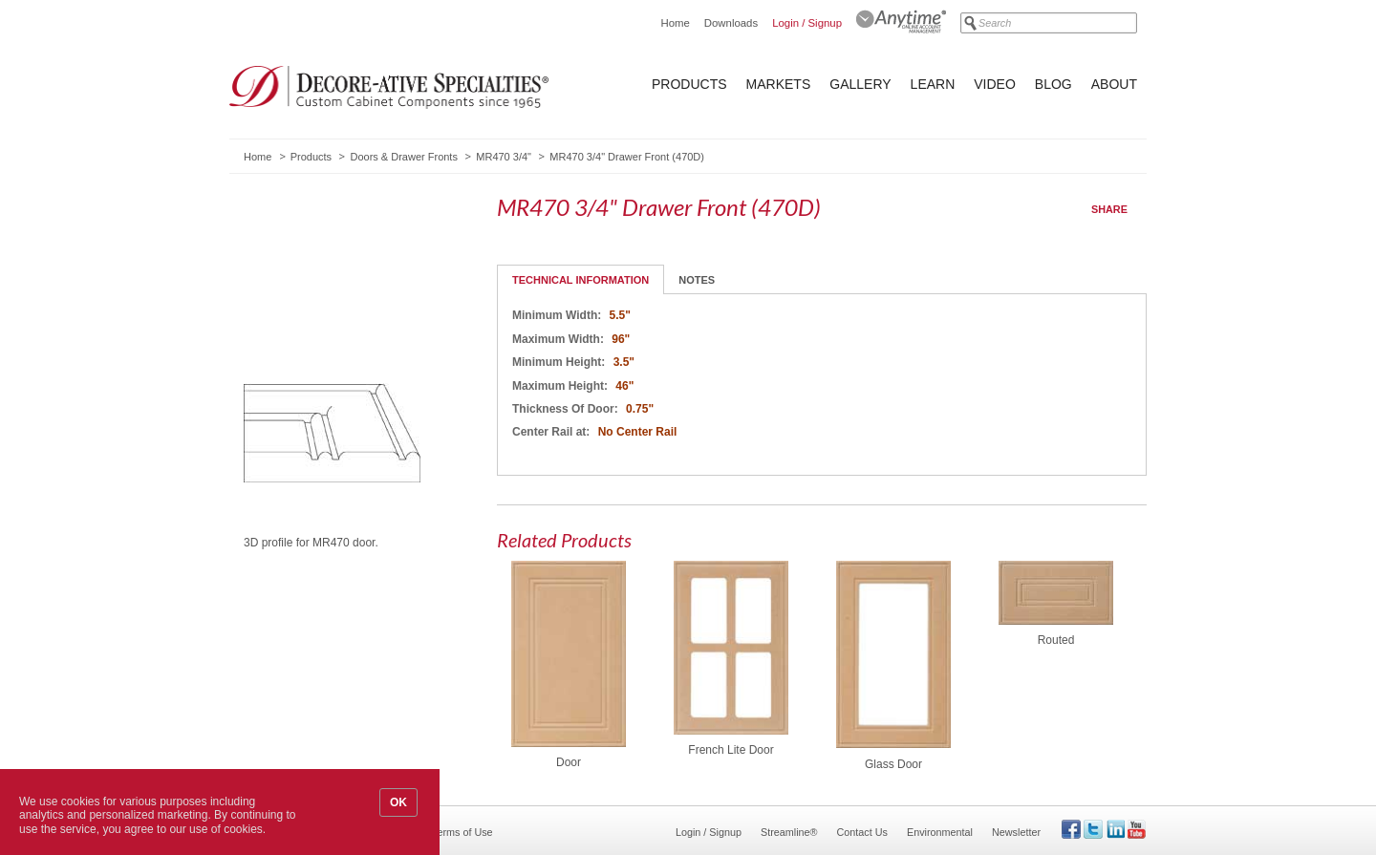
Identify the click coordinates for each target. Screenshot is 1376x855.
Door (568, 762)
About (1114, 84)
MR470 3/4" (503, 156)
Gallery (860, 84)
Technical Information (580, 280)
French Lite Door (730, 750)
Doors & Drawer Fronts (403, 156)
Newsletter (1016, 832)
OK (398, 802)
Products (689, 84)
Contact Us (862, 832)
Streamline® (789, 832)
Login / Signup (807, 23)
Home (674, 23)
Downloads (731, 23)
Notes (696, 280)
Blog (1053, 84)
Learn (933, 84)
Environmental (940, 832)
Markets (778, 84)
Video (995, 84)
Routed (1056, 640)
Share (1109, 209)
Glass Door (893, 764)
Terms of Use (462, 832)
